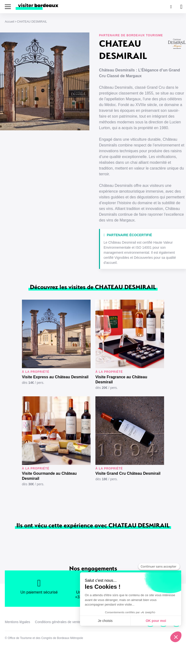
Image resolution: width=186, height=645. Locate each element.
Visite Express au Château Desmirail (55, 377)
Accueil (9, 21)
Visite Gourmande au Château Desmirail (49, 476)
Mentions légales (17, 622)
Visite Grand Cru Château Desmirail (127, 473)
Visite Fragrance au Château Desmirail (121, 379)
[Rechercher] (171, 6)
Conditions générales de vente (57, 622)
